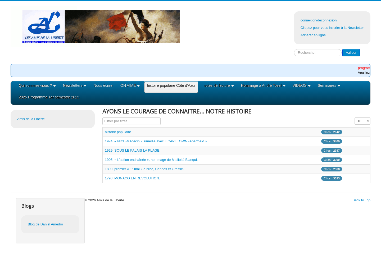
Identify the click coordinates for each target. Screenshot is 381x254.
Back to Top (361, 200)
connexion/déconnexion (319, 20)
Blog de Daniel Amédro (45, 224)
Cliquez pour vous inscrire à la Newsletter (332, 28)
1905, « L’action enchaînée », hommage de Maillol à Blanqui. (151, 160)
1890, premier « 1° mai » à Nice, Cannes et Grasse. (144, 169)
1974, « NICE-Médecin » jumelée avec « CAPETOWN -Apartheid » (156, 141)
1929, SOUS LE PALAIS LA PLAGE (132, 150)
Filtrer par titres (102, 117)
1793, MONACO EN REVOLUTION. (132, 178)
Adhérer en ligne (313, 35)
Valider (351, 53)
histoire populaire (118, 132)
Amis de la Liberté (31, 119)
